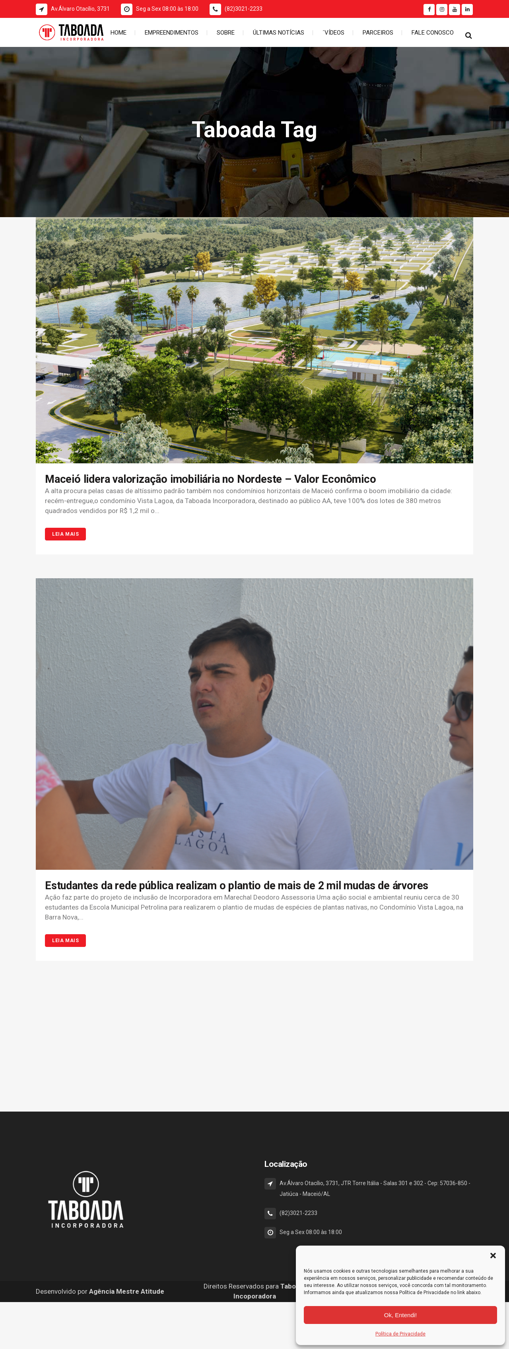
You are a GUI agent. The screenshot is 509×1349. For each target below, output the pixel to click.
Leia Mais (65, 534)
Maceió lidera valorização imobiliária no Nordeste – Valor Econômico (210, 479)
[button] (493, 1256)
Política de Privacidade (400, 1334)
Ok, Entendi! (400, 1315)
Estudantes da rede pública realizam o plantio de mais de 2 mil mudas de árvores (236, 885)
